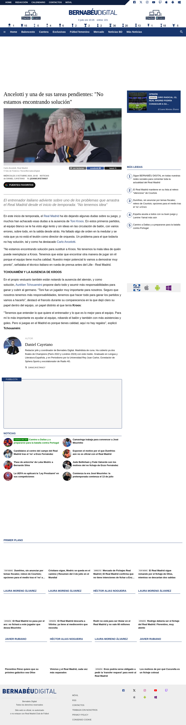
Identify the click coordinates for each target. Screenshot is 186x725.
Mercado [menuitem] (99, 31)
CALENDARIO (38, 2)
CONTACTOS (55, 2)
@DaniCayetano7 (37, 178)
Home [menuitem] (13, 31)
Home (8, 2)
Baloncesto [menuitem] (28, 31)
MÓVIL (68, 2)
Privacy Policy (80, 715)
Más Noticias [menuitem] (134, 31)
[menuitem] (4, 32)
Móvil (75, 695)
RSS (74, 700)
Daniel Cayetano (15, 178)
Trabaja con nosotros (84, 710)
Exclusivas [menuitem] (59, 31)
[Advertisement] (154, 258)
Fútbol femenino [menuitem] (79, 31)
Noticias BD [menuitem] (115, 31)
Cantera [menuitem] (43, 31)
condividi (95, 168)
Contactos (78, 705)
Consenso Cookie (82, 720)
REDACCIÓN (21, 2)
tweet (113, 168)
